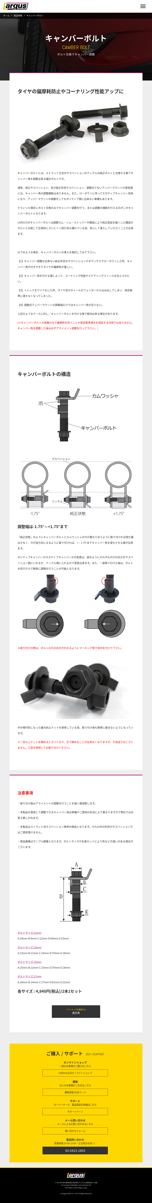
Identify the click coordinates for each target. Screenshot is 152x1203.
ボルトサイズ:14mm (29, 947)
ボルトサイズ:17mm (29, 976)
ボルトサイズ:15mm (29, 962)
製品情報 (18, 15)
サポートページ (75, 1111)
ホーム (6, 15)
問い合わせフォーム (75, 1131)
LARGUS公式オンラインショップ (75, 1073)
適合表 (76, 1012)
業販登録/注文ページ (75, 1092)
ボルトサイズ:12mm (29, 933)
